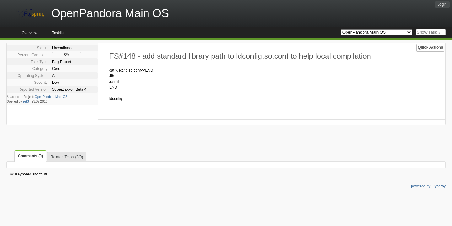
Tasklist (58, 33)
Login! (442, 4)
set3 (26, 101)
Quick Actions (430, 47)
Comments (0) (30, 156)
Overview (29, 33)
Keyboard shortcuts (29, 174)
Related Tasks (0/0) (67, 157)
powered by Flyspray (428, 186)
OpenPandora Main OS (51, 97)
